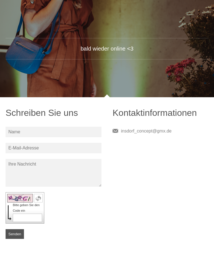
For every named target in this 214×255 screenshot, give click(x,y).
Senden (14, 234)
